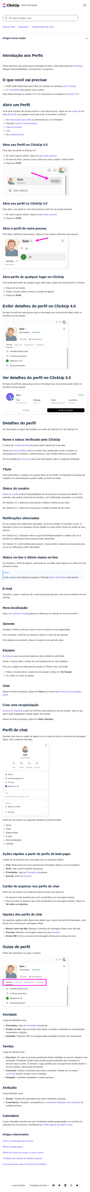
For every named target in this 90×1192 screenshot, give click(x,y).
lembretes (77, 66)
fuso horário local (17, 613)
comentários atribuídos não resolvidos (63, 1102)
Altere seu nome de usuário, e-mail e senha (23, 1152)
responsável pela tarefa (20, 120)
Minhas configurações (13, 1147)
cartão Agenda (49, 1125)
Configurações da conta (43, 27)
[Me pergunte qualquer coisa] (41, 18)
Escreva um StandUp (12, 711)
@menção (12, 114)
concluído (10, 1074)
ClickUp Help (9, 27)
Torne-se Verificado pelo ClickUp (18, 1141)
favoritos (56, 932)
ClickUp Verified (21, 445)
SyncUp (27, 876)
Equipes (9, 656)
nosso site (26, 459)
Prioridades (31, 872)
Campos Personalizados (25, 123)
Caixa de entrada (14, 127)
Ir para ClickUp (18, 1185)
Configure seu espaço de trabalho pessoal (22, 1158)
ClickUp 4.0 (72, 94)
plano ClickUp (69, 86)
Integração (23, 27)
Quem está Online (57, 577)
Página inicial (66, 1125)
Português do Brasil (40, 1185)
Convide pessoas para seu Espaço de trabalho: (25, 1164)
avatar (75, 111)
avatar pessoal (17, 134)
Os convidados (13, 90)
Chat (8, 131)
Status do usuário (11, 494)
